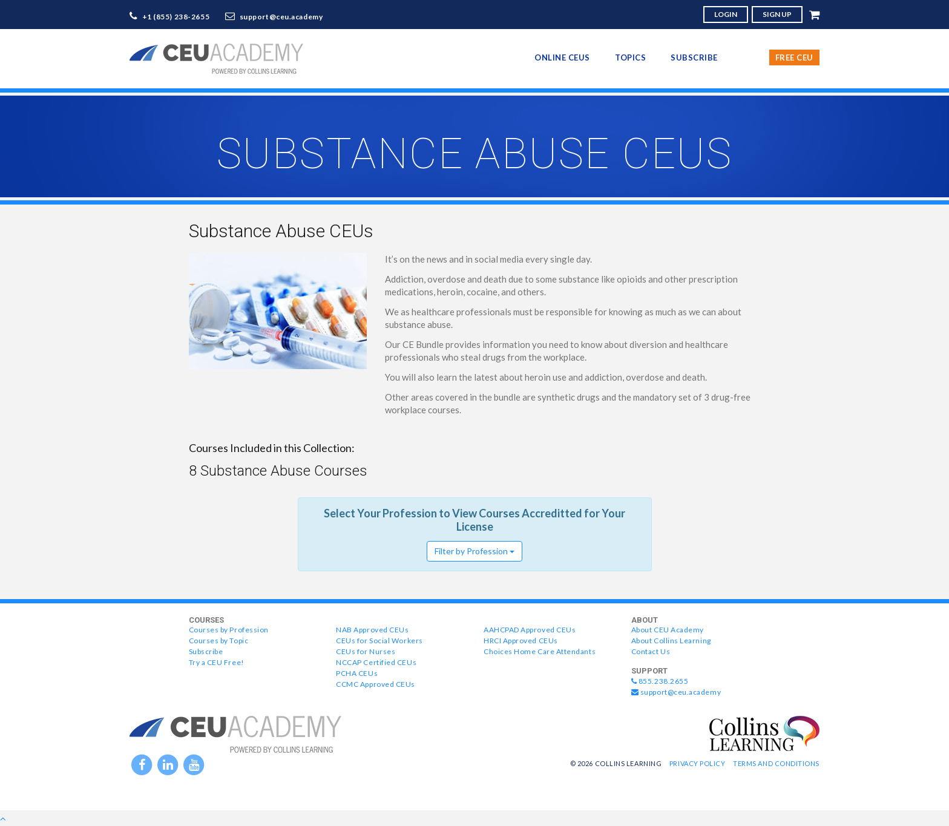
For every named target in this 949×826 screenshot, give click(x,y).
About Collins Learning (671, 640)
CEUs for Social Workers (379, 640)
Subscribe (694, 57)
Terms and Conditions (776, 763)
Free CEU (794, 57)
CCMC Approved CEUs (375, 684)
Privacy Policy (697, 763)
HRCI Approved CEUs (521, 640)
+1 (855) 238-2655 (176, 16)
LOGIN (725, 14)
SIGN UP (777, 14)
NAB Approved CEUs (372, 629)
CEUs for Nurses (365, 651)
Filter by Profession (474, 551)
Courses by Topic (219, 640)
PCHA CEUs (357, 673)
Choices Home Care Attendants (540, 651)
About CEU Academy (667, 629)
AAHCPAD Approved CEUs (530, 629)
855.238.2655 (660, 681)
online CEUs (562, 57)
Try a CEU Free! (217, 662)
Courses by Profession (229, 629)
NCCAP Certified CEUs (376, 662)
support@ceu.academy (281, 16)
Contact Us (650, 651)
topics (630, 57)
